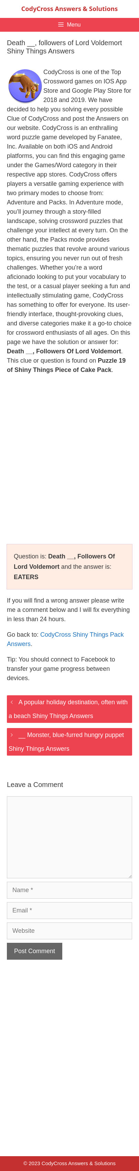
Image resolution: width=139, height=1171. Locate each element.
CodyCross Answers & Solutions (69, 8)
